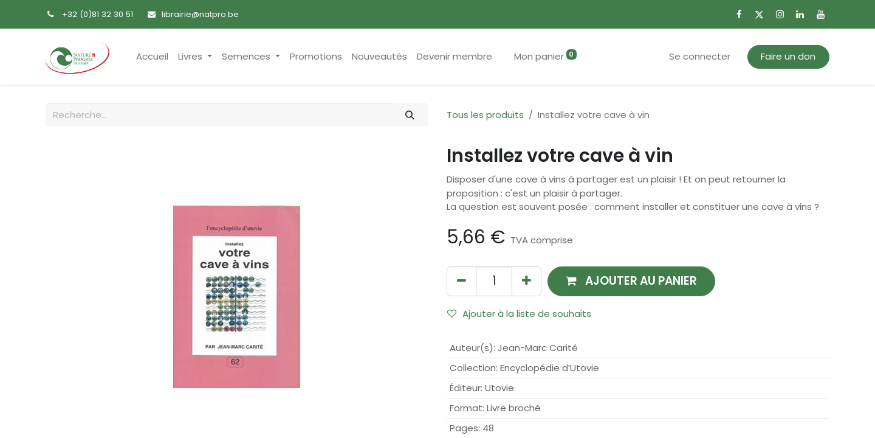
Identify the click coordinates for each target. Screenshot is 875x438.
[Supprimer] (461, 281)
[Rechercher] (410, 115)
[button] (631, 281)
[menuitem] (152, 57)
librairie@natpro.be (200, 14)
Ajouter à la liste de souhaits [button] (519, 313)
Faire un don (788, 56)
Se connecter (699, 56)
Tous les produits (485, 114)
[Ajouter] (526, 281)
